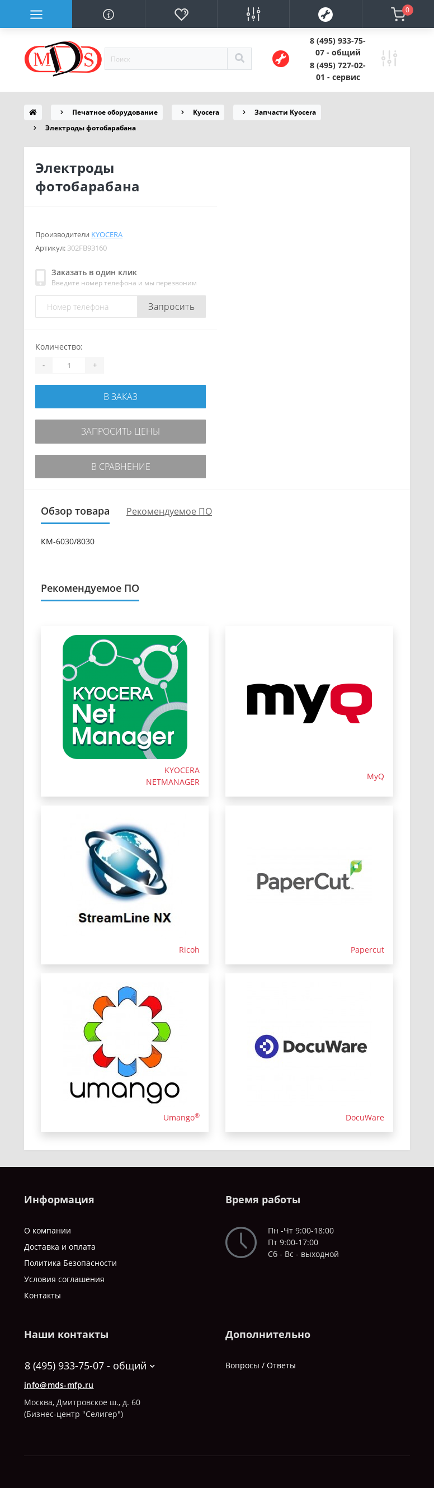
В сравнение (121, 461)
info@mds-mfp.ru (59, 1379)
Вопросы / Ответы (260, 1359)
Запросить (171, 306)
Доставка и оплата (60, 1241)
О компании (47, 1224)
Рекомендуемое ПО (169, 506)
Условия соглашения (64, 1273)
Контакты (42, 1289)
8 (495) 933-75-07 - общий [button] (90, 1360)
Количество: (59, 346)
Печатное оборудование (115, 112)
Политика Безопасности (70, 1257)
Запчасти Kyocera (285, 112)
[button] (338, 46)
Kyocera (206, 112)
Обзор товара (75, 505)
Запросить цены (121, 428)
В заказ (120, 395)
